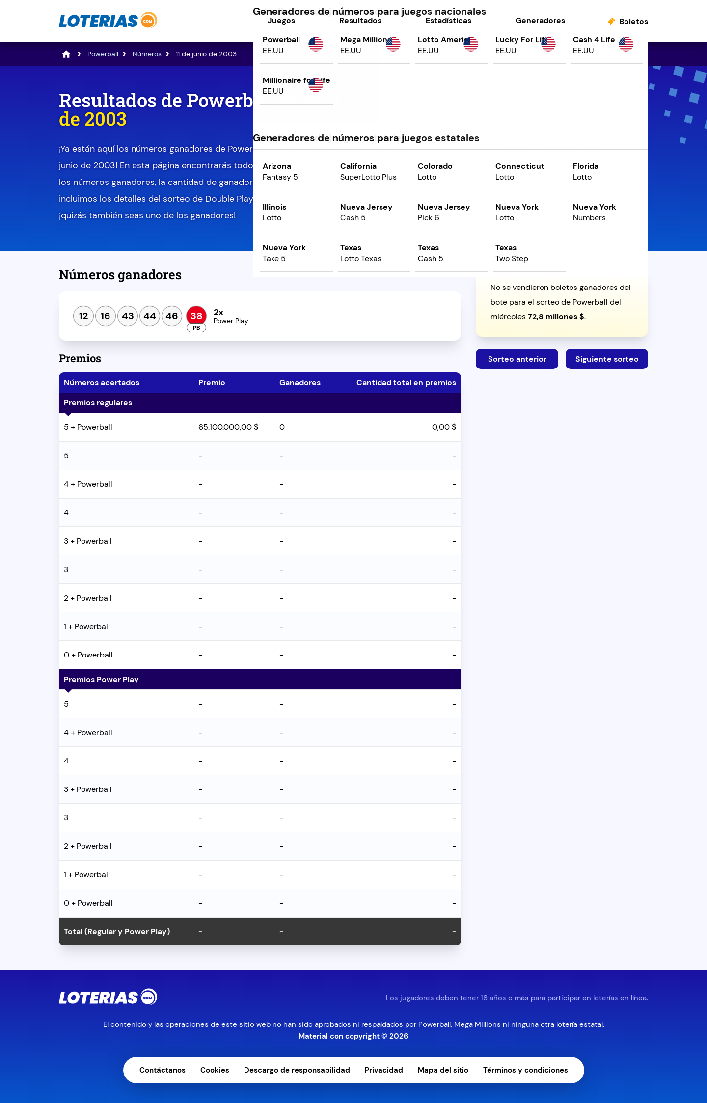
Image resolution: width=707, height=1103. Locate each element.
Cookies (214, 1070)
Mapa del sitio (443, 1070)
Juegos (281, 20)
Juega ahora (562, 175)
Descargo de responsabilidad (297, 1070)
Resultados (360, 20)
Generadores (540, 20)
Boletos (633, 21)
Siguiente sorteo (607, 359)
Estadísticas (448, 20)
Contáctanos (162, 1070)
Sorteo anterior (517, 359)
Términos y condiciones (525, 1070)
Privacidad (384, 1070)
